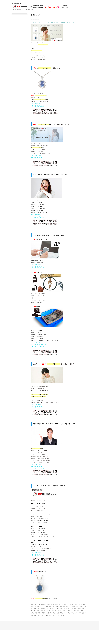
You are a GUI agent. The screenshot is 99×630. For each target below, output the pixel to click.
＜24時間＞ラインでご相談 (37, 106)
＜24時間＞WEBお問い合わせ (38, 105)
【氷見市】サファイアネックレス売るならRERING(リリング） (54, 22)
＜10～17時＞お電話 (36, 103)
